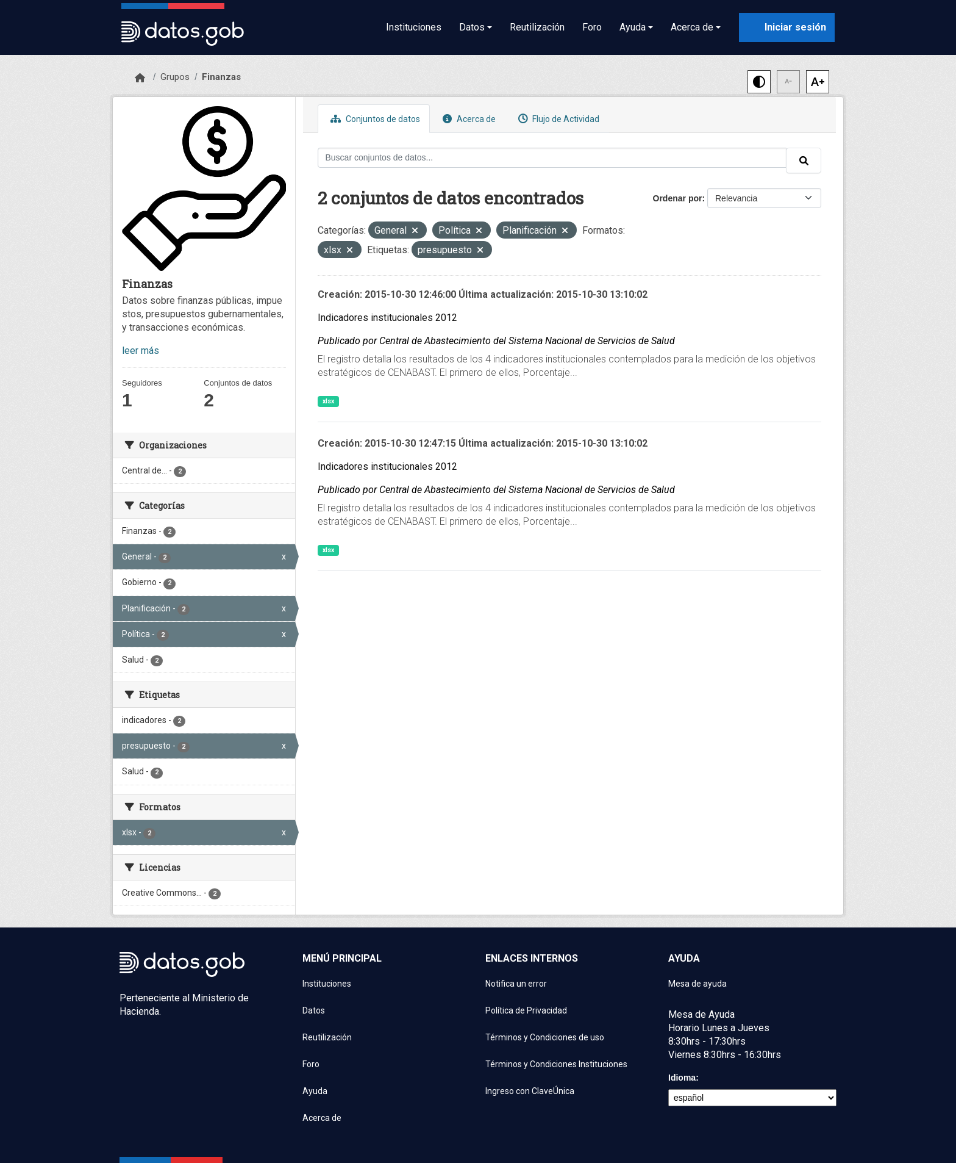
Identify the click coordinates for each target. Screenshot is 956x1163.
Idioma (682, 1077)
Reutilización (537, 27)
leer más (140, 350)
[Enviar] (803, 160)
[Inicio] (140, 78)
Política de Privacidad (526, 1010)
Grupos (175, 76)
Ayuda (314, 1091)
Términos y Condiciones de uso (544, 1037)
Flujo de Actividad (557, 118)
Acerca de (468, 118)
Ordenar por (677, 198)
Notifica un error (516, 983)
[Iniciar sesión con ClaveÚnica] (787, 27)
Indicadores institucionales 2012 (387, 317)
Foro (592, 27)
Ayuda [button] (632, 27)
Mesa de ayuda (697, 983)
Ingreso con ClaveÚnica (529, 1091)
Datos (313, 1010)
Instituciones (413, 27)
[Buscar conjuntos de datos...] (552, 158)
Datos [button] (472, 27)
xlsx (328, 401)
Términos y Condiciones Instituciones (556, 1064)
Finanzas (221, 76)
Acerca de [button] (692, 27)
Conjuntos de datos (373, 118)
